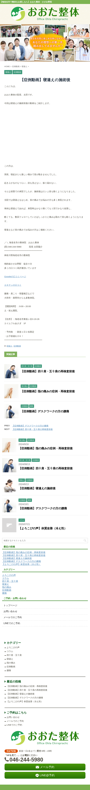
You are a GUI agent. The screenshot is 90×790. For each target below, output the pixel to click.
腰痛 (4, 593)
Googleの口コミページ (15, 276)
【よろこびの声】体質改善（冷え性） (43, 528)
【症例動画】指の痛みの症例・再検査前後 (48, 391)
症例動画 (17, 346)
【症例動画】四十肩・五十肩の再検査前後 (48, 371)
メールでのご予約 (13, 617)
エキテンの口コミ (12, 285)
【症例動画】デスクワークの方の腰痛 (45, 411)
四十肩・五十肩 (10, 581)
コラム (5, 578)
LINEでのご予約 (12, 623)
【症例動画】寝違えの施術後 (37, 488)
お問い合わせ (10, 611)
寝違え (9, 346)
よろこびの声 (9, 575)
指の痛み (6, 587)
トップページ (10, 605)
